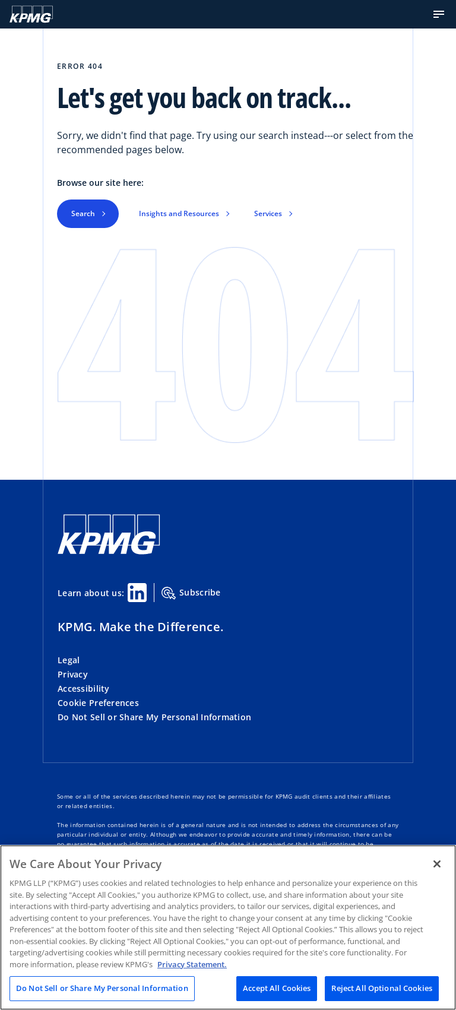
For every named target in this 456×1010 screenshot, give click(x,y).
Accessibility (84, 688)
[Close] (437, 864)
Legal (69, 660)
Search (83, 213)
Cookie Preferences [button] (98, 702)
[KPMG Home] (31, 14)
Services (268, 213)
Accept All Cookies (277, 988)
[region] (228, 927)
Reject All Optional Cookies (381, 988)
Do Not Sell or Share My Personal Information (154, 717)
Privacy (73, 674)
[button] (438, 14)
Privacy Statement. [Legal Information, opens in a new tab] (192, 964)
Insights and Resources (179, 213)
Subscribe (191, 593)
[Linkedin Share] (137, 592)
